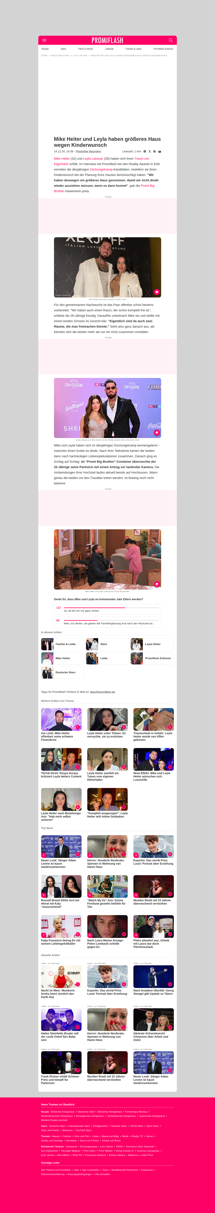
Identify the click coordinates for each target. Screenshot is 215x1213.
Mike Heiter (62, 158)
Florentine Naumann (88, 151)
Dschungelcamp (101, 169)
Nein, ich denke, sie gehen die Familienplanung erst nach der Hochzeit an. (108, 623)
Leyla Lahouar (93, 158)
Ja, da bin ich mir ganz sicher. (82, 610)
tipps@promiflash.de (102, 691)
